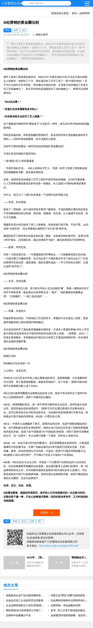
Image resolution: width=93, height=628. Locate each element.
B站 (7, 521)
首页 (74, 13)
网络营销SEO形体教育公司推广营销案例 (25, 610)
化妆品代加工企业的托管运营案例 (24, 600)
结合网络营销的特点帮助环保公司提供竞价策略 (70, 600)
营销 (7, 30)
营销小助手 (42, 34)
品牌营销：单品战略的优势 (66, 605)
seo (24, 30)
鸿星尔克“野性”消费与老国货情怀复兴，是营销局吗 (70, 595)
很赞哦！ (45, 512)
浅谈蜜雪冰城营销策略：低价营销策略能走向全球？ (70, 615)
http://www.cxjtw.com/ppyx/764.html (58, 545)
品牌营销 (85, 13)
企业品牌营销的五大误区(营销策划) (25, 605)
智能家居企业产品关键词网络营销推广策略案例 (25, 595)
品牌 (15, 30)
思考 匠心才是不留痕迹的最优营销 (70, 610)
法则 (23, 521)
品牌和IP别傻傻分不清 (18, 615)
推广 (40, 521)
